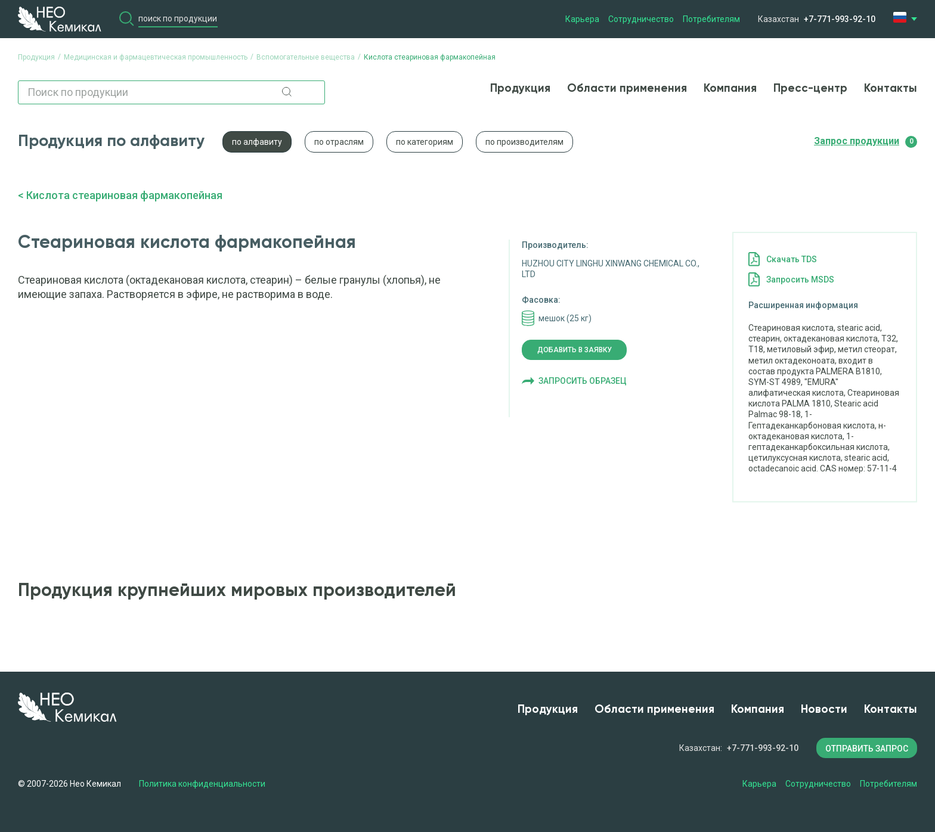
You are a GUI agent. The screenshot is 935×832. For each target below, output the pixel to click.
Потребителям (711, 19)
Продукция (520, 88)
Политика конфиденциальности (202, 783)
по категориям (424, 142)
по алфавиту (257, 142)
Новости (824, 709)
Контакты (890, 88)
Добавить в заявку (574, 350)
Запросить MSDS (800, 279)
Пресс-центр (810, 88)
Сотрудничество (641, 19)
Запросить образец (582, 381)
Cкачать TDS (791, 259)
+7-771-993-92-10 (839, 19)
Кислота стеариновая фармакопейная (124, 195)
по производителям (524, 142)
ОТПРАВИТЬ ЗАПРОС (866, 748)
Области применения (627, 88)
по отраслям (339, 142)
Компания (730, 88)
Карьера (582, 19)
